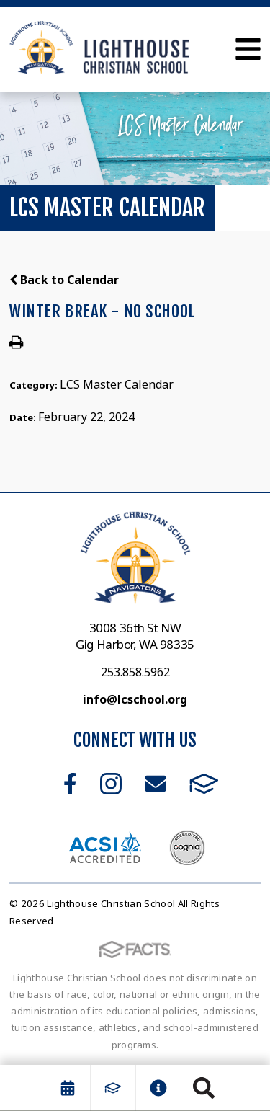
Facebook (70, 783)
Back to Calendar (64, 280)
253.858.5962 (135, 672)
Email (155, 783)
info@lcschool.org (135, 699)
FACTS (204, 783)
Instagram (111, 783)
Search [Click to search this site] (204, 1088)
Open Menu (248, 49)
